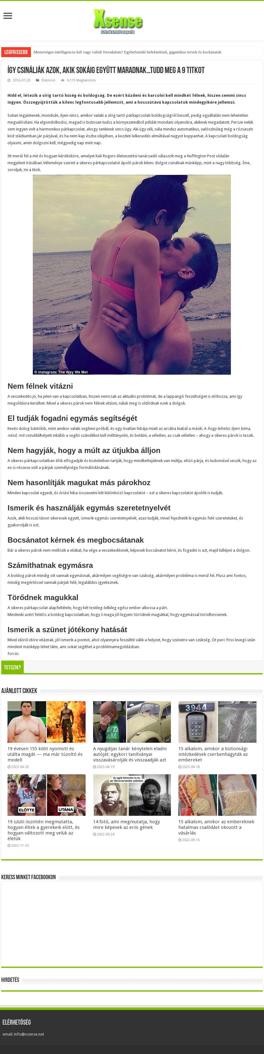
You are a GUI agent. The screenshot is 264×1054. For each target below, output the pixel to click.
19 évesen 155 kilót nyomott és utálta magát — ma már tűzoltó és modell (44, 754)
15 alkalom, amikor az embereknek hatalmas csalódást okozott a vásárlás (216, 827)
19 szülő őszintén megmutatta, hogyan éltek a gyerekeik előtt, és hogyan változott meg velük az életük (43, 830)
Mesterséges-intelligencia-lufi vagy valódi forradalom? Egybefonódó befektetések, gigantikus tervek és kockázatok (127, 52)
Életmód (48, 80)
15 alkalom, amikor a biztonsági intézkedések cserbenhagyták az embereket (213, 754)
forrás (13, 653)
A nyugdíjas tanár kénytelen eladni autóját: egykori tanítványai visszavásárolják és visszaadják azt (130, 754)
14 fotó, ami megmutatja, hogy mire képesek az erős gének (126, 824)
